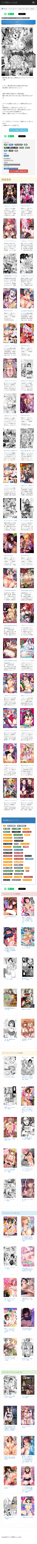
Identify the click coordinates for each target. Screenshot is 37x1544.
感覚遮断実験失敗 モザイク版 (10, 1009)
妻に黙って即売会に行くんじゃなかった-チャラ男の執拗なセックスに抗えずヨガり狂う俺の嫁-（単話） (27, 1460)
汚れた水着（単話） (10, 1077)
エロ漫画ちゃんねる (9, 2)
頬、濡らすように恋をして (27, 1200)
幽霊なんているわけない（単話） (10, 1108)
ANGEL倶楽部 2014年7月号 (11, 625)
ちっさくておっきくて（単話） (10, 1200)
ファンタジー (13, 9)
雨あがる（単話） (26, 1009)
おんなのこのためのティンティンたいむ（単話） (10, 1359)
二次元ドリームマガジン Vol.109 (12, 800)
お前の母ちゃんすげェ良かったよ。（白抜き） (27, 1300)
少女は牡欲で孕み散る (10, 590)
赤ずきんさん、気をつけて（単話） (27, 1359)
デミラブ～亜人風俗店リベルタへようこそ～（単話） (10, 1170)
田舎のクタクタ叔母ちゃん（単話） (10, 1397)
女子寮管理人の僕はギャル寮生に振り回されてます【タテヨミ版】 (27, 1238)
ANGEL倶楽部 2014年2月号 (11, 660)
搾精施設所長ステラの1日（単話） (13, 276)
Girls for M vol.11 (25, 555)
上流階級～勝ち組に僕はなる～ (27, 1039)
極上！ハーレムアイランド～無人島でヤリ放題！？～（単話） (10, 1330)
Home (4, 9)
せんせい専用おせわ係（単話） (10, 1040)
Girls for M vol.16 (25, 345)
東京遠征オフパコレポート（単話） (27, 979)
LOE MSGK (8, 1237)
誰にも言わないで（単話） (9, 1518)
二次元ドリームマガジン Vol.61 (12, 730)
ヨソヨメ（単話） (9, 979)
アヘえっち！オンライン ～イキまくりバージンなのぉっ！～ (27, 1169)
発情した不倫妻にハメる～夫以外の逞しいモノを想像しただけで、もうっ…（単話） (27, 920)
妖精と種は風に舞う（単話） (28, 450)
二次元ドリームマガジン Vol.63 (12, 695)
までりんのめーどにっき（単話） (27, 1396)
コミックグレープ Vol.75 (26, 1427)
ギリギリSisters (26, 948)
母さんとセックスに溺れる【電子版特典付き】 (10, 1458)
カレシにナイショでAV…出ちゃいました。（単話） (10, 1300)
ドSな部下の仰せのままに (10, 917)
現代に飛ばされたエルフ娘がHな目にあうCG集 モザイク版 (27, 1270)
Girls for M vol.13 (8, 555)
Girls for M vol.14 (25, 415)
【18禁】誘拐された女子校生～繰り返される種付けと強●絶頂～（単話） (10, 949)
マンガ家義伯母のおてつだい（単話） (27, 1138)
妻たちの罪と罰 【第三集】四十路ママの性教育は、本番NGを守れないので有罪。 (10, 1428)
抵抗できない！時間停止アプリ (10, 1139)
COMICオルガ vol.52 (27, 1517)
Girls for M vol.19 (25, 206)
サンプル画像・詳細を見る (18, 130)
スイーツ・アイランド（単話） (10, 1268)
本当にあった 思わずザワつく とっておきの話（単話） (27, 1078)
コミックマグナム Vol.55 (9, 1487)
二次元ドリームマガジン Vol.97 (12, 380)
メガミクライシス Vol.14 (27, 660)
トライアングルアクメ (10, 241)
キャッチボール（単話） (27, 520)
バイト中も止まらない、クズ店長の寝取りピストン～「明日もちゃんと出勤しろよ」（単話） (27, 1489)
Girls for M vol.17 (8, 310)
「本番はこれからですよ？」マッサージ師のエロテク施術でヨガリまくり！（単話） (27, 1109)
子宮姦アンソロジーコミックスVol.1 (13, 765)
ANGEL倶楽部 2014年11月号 (28, 590)
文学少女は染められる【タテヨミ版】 (27, 1329)
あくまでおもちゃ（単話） (11, 520)
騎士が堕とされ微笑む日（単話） (13, 450)
